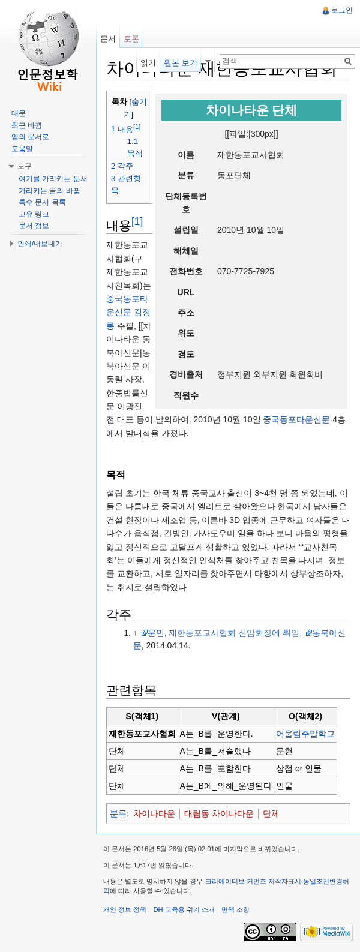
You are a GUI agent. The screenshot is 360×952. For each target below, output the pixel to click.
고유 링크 (34, 214)
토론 (131, 38)
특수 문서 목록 (42, 202)
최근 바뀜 (26, 125)
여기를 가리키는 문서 (53, 179)
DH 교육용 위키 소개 (183, 909)
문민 (156, 633)
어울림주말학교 (305, 733)
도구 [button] (24, 166)
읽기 (148, 62)
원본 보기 (180, 62)
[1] (137, 221)
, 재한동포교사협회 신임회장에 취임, (234, 633)
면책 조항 (235, 909)
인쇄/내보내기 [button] (39, 243)
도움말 (22, 149)
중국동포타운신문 (296, 419)
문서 (108, 38)
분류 (118, 813)
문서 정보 (34, 225)
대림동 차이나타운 (219, 813)
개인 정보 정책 (124, 909)
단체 (271, 813)
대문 (18, 113)
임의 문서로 (30, 137)
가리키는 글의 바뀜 (49, 191)
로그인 (342, 10)
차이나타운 (154, 813)
